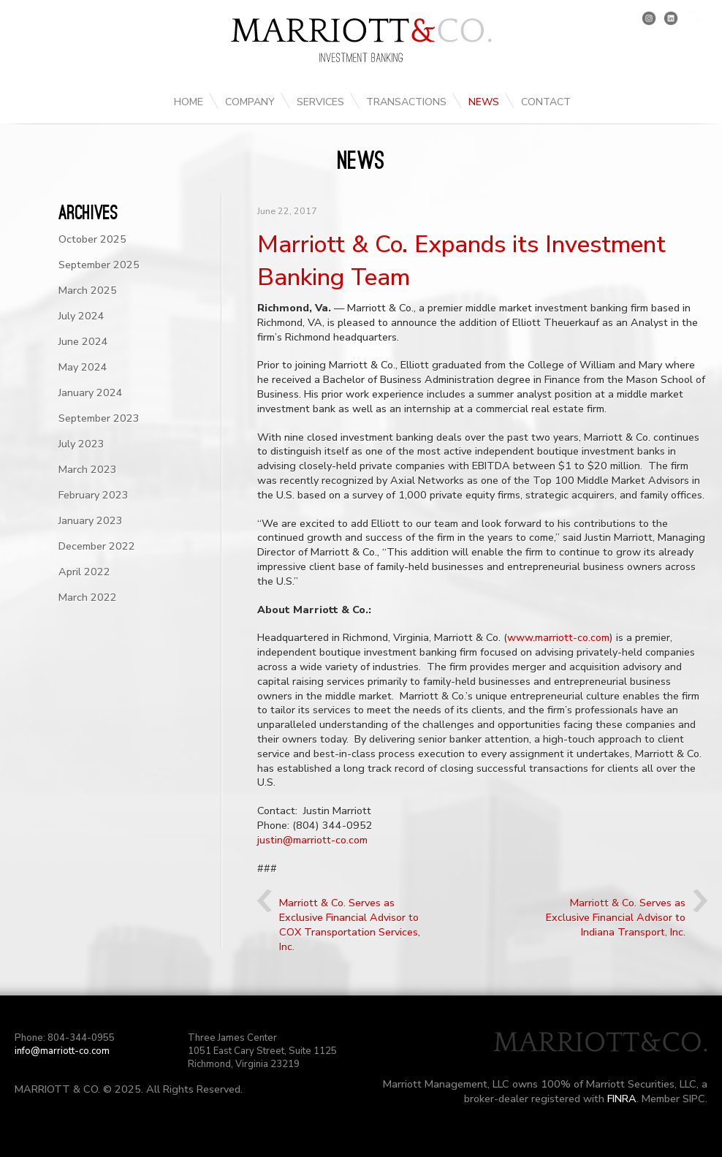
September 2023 (99, 418)
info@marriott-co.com (62, 1051)
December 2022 (96, 546)
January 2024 (90, 392)
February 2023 (93, 495)
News (483, 102)
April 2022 (84, 571)
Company (250, 102)
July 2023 (81, 443)
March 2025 (87, 290)
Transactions (406, 102)
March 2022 (87, 597)
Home (188, 102)
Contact (546, 102)
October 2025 (92, 239)
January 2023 (90, 520)
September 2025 (99, 264)
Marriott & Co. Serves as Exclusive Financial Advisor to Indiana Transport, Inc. (615, 917)
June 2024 (83, 341)
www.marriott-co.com (558, 637)
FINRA (621, 1098)
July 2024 (81, 315)
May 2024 (82, 367)
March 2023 (87, 469)
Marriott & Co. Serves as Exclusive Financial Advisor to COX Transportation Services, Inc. (349, 924)
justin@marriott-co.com (312, 839)
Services (320, 102)
